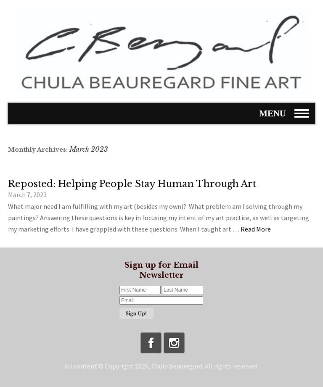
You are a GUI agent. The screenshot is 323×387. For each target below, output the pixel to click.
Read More (256, 229)
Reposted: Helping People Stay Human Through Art (132, 184)
